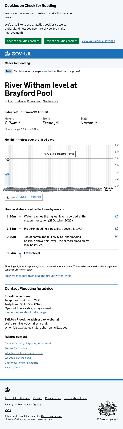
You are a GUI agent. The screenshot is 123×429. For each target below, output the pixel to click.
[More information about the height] (19, 122)
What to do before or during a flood (24, 353)
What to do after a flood (18, 357)
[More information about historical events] (63, 209)
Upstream (20, 101)
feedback (49, 71)
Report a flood (12, 367)
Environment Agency (29, 404)
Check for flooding (17, 63)
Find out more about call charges (26, 312)
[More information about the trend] (58, 122)
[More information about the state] (96, 122)
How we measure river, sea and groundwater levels (38, 276)
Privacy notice (53, 398)
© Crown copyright (107, 419)
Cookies (37, 398)
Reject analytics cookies (62, 41)
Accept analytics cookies (23, 41)
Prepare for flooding (16, 348)
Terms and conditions (75, 398)
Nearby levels (50, 101)
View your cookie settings (98, 40)
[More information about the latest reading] (46, 112)
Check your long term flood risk (22, 362)
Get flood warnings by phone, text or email (28, 343)
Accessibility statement (17, 398)
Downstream (34, 101)
